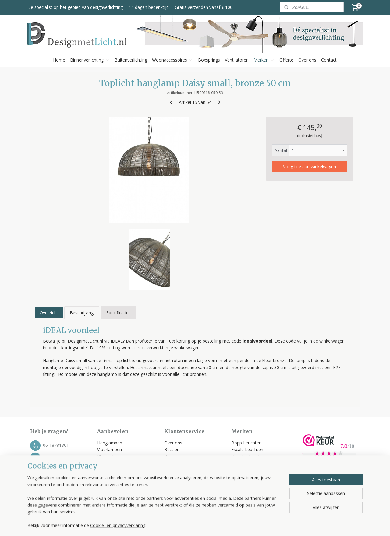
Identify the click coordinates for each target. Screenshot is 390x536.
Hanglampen (109, 443)
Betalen (171, 449)
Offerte (286, 60)
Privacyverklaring (180, 483)
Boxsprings (209, 60)
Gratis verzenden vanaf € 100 (203, 7)
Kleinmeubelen (111, 490)
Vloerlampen (109, 449)
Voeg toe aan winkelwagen (309, 166)
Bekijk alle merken (251, 490)
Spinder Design (246, 483)
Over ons (307, 60)
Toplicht (239, 470)
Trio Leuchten (245, 477)
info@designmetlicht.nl (65, 457)
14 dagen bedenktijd (149, 7)
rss (230, 525)
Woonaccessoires (172, 60)
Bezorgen (173, 456)
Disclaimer (174, 490)
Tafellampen (109, 470)
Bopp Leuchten (246, 443)
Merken (264, 60)
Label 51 (239, 463)
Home (59, 60)
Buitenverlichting (131, 60)
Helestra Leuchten (249, 456)
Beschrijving (82, 313)
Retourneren (176, 470)
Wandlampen (110, 463)
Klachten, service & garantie (191, 463)
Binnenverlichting (90, 60)
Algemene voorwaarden (188, 477)
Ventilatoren (237, 60)
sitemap (217, 525)
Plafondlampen (112, 456)
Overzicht (49, 313)
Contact (329, 60)
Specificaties (118, 313)
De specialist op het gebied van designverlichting (75, 7)
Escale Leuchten (247, 449)
